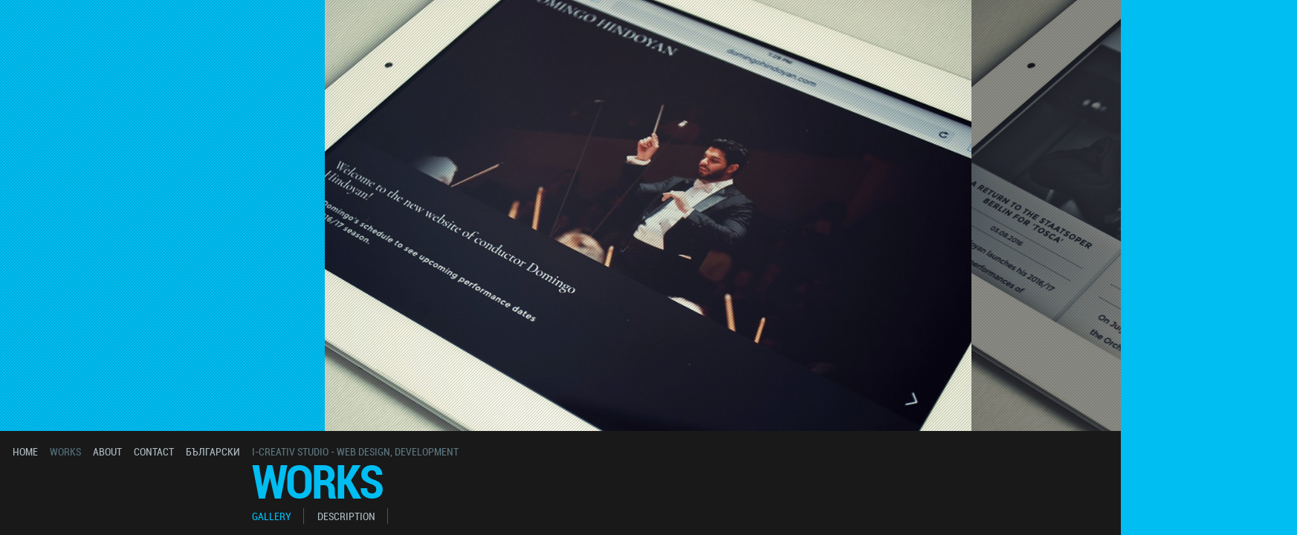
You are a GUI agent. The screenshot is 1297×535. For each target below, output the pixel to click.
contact (154, 451)
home (25, 451)
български (213, 451)
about (107, 451)
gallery (271, 516)
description (346, 516)
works (65, 451)
